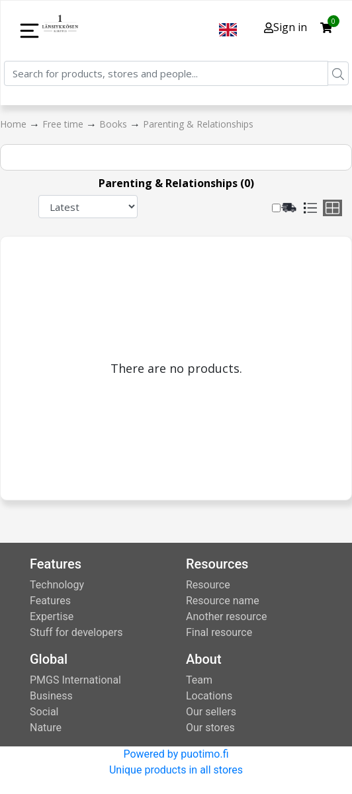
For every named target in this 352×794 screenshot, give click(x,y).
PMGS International (75, 680)
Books (114, 124)
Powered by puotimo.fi (175, 754)
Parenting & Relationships (198, 124)
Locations (209, 696)
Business (51, 696)
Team (199, 680)
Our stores (210, 727)
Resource (208, 584)
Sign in (285, 27)
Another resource (226, 616)
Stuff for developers (76, 632)
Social (44, 711)
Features (50, 600)
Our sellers (211, 711)
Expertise (51, 616)
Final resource (219, 632)
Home (14, 124)
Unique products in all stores (176, 770)
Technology (57, 584)
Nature (46, 727)
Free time (64, 124)
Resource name (222, 600)
